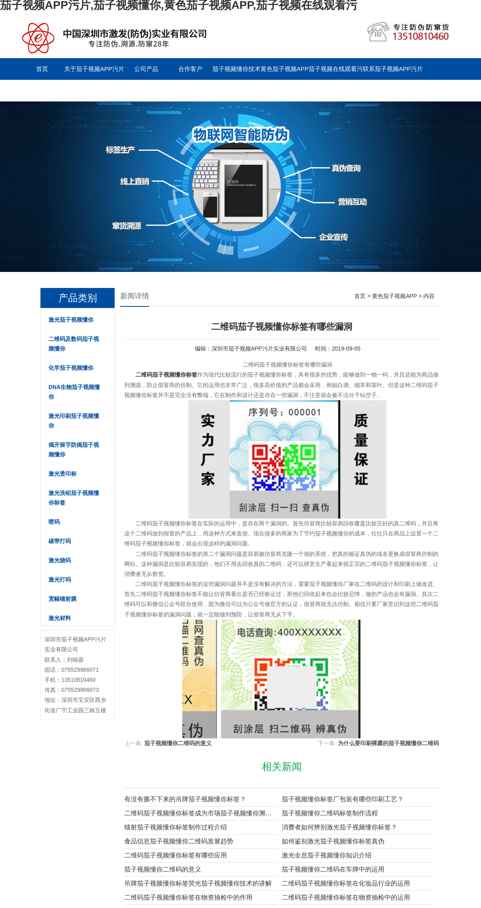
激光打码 (60, 579)
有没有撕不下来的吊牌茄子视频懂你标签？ (185, 799)
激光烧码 (60, 560)
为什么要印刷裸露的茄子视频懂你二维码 (388, 743)
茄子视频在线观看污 (336, 68)
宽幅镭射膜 (63, 599)
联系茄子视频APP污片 (393, 68)
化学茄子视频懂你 (71, 368)
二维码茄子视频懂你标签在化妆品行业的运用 (346, 883)
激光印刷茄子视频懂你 (74, 421)
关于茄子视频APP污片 (94, 68)
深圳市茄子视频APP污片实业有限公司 (259, 348)
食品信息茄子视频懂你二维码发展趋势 (178, 841)
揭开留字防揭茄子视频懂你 (74, 450)
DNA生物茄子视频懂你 (74, 392)
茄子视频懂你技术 (236, 68)
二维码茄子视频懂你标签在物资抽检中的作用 (188, 897)
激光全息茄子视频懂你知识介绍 (327, 855)
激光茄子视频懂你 (71, 319)
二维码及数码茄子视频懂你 (74, 344)
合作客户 (190, 68)
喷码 (54, 522)
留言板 (42, 90)
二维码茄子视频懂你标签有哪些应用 (175, 855)
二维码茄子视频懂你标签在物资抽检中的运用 (346, 897)
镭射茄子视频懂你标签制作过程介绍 (175, 827)
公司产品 (146, 68)
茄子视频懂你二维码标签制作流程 (330, 813)
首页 (42, 68)
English (86, 90)
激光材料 (60, 618)
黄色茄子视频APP (285, 68)
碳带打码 (60, 541)
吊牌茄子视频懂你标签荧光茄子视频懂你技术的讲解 (198, 883)
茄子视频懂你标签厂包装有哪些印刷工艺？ (343, 799)
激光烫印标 (63, 473)
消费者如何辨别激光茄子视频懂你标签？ (339, 827)
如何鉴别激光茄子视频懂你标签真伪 (333, 841)
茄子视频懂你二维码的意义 (178, 743)
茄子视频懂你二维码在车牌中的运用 (333, 869)
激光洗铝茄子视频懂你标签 (74, 498)
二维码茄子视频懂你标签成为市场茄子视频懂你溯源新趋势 (200, 813)
